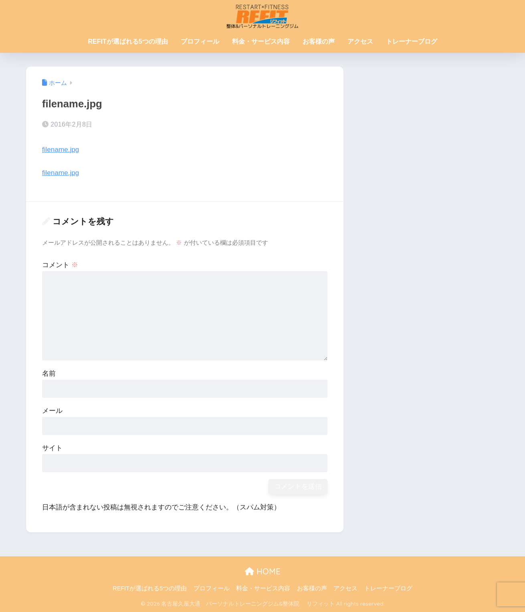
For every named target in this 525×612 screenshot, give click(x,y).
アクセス (360, 41)
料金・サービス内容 (261, 41)
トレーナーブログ (411, 41)
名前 (49, 373)
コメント (60, 265)
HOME (263, 571)
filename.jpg (60, 149)
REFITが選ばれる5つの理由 (128, 41)
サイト (52, 448)
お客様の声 (319, 41)
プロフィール (200, 41)
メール (52, 411)
